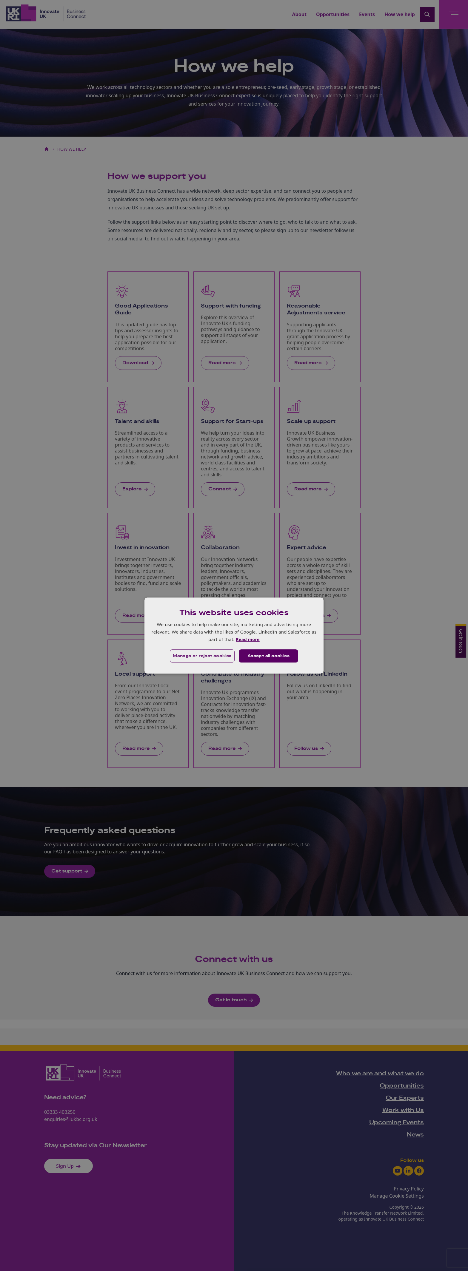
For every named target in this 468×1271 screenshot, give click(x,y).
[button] (201, 656)
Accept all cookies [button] (269, 656)
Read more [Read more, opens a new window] (247, 639)
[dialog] (234, 635)
